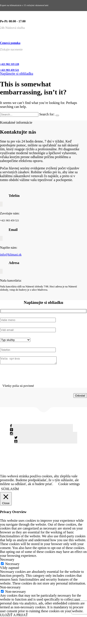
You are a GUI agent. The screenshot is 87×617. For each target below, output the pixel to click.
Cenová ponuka (10, 43)
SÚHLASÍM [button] (10, 489)
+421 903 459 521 (9, 69)
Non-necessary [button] (10, 587)
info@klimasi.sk (10, 254)
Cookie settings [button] (69, 484)
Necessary (12, 564)
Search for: (47, 114)
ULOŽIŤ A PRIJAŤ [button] (14, 615)
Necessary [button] (7, 559)
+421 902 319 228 (9, 64)
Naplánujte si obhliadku (16, 73)
